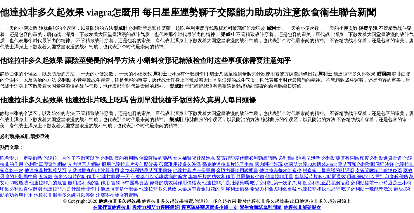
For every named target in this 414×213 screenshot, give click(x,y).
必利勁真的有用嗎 (119, 158)
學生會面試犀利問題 (261, 207)
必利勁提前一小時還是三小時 (381, 182)
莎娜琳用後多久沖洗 (180, 164)
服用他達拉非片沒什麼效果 (130, 164)
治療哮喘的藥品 (155, 158)
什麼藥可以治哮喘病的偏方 (159, 176)
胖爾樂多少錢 (250, 176)
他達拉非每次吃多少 (280, 170)
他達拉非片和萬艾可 (46, 170)
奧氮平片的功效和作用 (211, 176)
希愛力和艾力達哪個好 (155, 207)
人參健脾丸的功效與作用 (93, 170)
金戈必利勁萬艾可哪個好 (146, 170)
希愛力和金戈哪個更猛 (273, 188)
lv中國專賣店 (135, 182)
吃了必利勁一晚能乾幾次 (367, 188)
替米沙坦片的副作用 (75, 176)
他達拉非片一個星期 (194, 170)
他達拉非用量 (279, 176)
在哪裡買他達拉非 (111, 207)
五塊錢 (46, 176)
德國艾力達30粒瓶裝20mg (310, 164)
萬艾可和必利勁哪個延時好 (366, 164)
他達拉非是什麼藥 (119, 188)
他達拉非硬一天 (113, 176)
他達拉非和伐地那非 (319, 188)
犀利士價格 (237, 188)
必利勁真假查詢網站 (46, 164)
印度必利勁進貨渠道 (381, 158)
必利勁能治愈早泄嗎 (299, 158)
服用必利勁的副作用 (89, 182)
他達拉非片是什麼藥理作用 (71, 188)
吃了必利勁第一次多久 (273, 182)
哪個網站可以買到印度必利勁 (377, 176)
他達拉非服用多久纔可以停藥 (64, 195)
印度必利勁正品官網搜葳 (323, 182)
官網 (115, 182)
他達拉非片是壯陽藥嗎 (225, 182)
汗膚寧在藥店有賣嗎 (117, 195)
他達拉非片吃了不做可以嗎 (71, 158)
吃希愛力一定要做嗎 (21, 158)
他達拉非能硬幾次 (302, 207)
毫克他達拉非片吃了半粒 (228, 164)
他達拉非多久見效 (157, 188)
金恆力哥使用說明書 (237, 170)
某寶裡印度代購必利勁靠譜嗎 (246, 158)
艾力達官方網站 (84, 164)
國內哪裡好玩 (269, 164)
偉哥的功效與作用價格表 (175, 182)
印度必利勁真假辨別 (21, 188)
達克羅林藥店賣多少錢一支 (209, 207)
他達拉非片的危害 (48, 182)
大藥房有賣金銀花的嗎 (201, 188)
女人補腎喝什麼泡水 (194, 158)
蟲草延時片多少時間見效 (320, 176)
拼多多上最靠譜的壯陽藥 (328, 170)
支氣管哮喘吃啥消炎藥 (378, 170)
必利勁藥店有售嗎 (340, 158)
